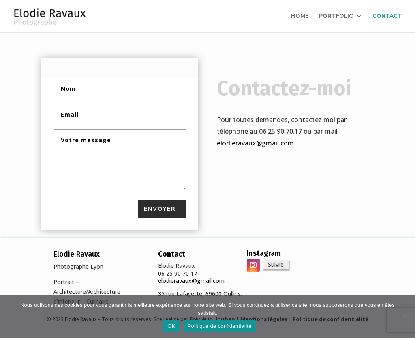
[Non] (405, 316)
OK (171, 326)
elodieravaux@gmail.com (255, 143)
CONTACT (387, 16)
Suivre (276, 264)
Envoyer (160, 209)
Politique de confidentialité (220, 326)
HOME (299, 16)
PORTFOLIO (336, 16)
